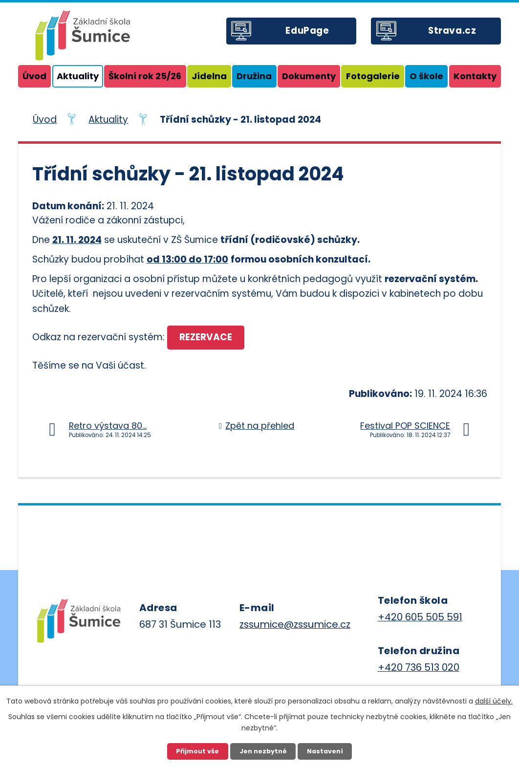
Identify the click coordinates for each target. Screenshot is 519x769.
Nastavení (326, 750)
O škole (426, 76)
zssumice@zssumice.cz (294, 625)
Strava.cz (456, 34)
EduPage (311, 34)
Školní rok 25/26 (144, 76)
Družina (254, 76)
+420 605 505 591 (420, 617)
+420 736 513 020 (418, 668)
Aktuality (78, 76)
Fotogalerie (373, 76)
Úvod (34, 76)
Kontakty (475, 76)
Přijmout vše (196, 750)
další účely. (494, 700)
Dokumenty (309, 76)
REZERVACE (207, 337)
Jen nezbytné (263, 750)
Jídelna (209, 76)
